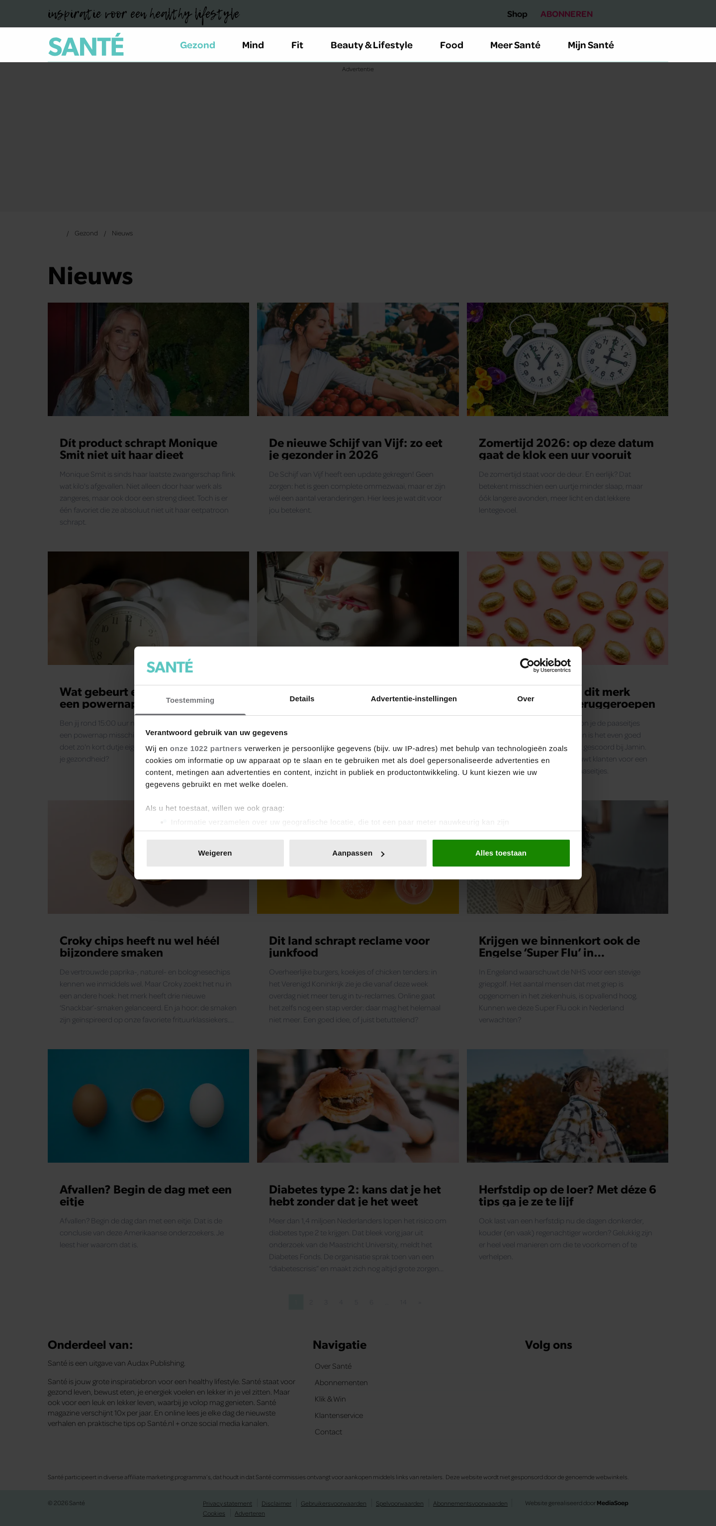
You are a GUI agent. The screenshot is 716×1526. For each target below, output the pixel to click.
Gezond (203, 44)
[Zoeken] (660, 45)
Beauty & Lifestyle (377, 44)
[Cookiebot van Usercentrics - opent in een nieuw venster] (527, 665)
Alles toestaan (501, 853)
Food (457, 44)
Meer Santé (521, 44)
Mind (258, 44)
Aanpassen (358, 853)
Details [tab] (302, 698)
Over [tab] (526, 698)
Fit (303, 44)
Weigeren (215, 853)
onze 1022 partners (206, 748)
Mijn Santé (598, 44)
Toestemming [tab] (190, 700)
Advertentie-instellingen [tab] (414, 698)
